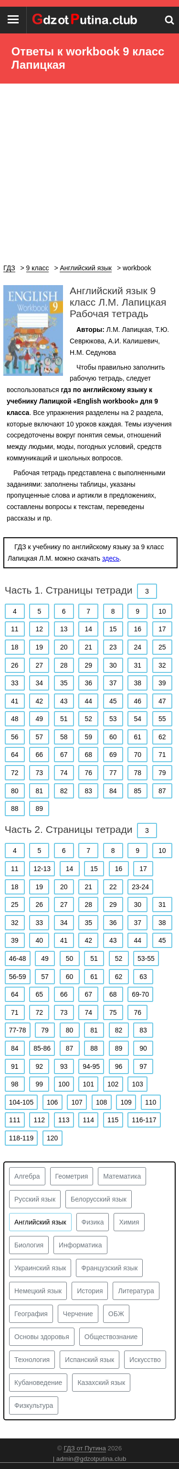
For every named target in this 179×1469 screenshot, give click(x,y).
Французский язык (109, 1268)
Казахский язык (101, 1382)
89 (39, 808)
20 (64, 647)
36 (88, 683)
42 (39, 701)
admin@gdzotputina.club (91, 1458)
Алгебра (27, 1176)
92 (39, 1066)
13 (64, 629)
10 (162, 611)
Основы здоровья (41, 1337)
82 (64, 791)
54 (137, 719)
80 (15, 791)
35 (64, 683)
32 (162, 665)
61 (137, 737)
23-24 (140, 887)
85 (137, 791)
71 (162, 754)
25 (162, 647)
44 (88, 701)
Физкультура (33, 1405)
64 (15, 754)
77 (113, 773)
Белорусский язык (98, 1199)
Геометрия (71, 1176)
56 (15, 737)
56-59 (17, 976)
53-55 (146, 958)
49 (39, 719)
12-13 (42, 869)
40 (39, 940)
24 (137, 647)
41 (15, 701)
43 (64, 701)
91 (15, 1066)
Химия (129, 1222)
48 (15, 719)
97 (143, 1066)
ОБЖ (116, 1314)
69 (113, 754)
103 (137, 1084)
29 (88, 665)
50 (70, 958)
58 (64, 737)
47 (162, 701)
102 (112, 1084)
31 (137, 665)
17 (162, 629)
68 (88, 754)
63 (143, 976)
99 (39, 1084)
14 (88, 629)
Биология (28, 1245)
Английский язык (40, 1222)
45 (113, 701)
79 (162, 773)
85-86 (42, 1048)
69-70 (140, 994)
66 (39, 754)
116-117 (144, 1120)
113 (63, 1120)
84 (113, 791)
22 (113, 887)
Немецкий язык (38, 1291)
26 (15, 665)
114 (88, 1120)
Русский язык (34, 1199)
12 (39, 629)
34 (39, 683)
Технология (32, 1359)
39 (162, 683)
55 (162, 719)
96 (119, 1066)
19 (39, 647)
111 (14, 1120)
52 (88, 719)
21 (88, 647)
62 (162, 737)
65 (39, 994)
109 (125, 1102)
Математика (122, 1176)
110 (150, 1102)
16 (137, 629)
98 (15, 1084)
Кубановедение (38, 1382)
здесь (110, 558)
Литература (136, 1291)
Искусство (145, 1359)
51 (64, 719)
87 (162, 791)
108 (101, 1102)
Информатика (80, 1245)
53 (113, 719)
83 (88, 791)
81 (39, 791)
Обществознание (111, 1337)
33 (15, 683)
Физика (93, 1222)
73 (39, 773)
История (90, 1291)
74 (64, 773)
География (31, 1314)
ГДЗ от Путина (84, 1448)
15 (113, 629)
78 (137, 773)
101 (88, 1084)
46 (137, 701)
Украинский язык (40, 1268)
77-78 (17, 1030)
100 (63, 1084)
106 (52, 1102)
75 (113, 1012)
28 (64, 665)
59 (88, 737)
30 (113, 665)
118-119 (21, 1138)
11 (15, 629)
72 (15, 773)
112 (39, 1120)
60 (113, 737)
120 (52, 1138)
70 (137, 754)
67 (64, 754)
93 (64, 1066)
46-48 (17, 958)
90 (143, 1048)
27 (39, 665)
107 (76, 1102)
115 (112, 1120)
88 (15, 808)
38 (137, 683)
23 (113, 647)
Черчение (78, 1314)
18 (15, 647)
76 (88, 773)
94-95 (91, 1066)
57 (39, 737)
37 (113, 683)
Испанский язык (89, 1359)
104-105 (21, 1102)
